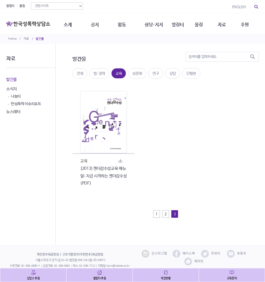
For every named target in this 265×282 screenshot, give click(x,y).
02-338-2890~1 (30, 265)
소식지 (11, 89)
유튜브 (236, 254)
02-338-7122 (87, 265)
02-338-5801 (62, 265)
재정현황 (166, 278)
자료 (26, 39)
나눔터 (16, 96)
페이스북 (184, 254)
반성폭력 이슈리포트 (26, 104)
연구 (155, 73)
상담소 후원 (33, 278)
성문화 (137, 73)
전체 (80, 73)
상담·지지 (157, 23)
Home (12, 39)
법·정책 (99, 73)
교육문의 (232, 278)
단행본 (191, 73)
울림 (22, 6)
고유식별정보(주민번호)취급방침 (82, 254)
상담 (173, 73)
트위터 (210, 254)
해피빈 (194, 261)
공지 (97, 23)
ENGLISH (239, 7)
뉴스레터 (13, 111)
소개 (69, 23)
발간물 (40, 39)
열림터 (10, 6)
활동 (124, 23)
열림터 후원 (99, 278)
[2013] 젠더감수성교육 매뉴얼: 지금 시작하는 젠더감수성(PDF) (103, 176)
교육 (118, 73)
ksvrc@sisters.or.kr (117, 265)
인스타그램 (154, 254)
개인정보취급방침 (48, 254)
